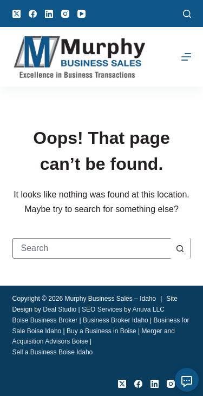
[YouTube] (81, 14)
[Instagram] (65, 14)
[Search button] (180, 248)
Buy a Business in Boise (101, 331)
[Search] (187, 14)
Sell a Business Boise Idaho (52, 352)
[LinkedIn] (49, 14)
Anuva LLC (148, 309)
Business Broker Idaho (115, 320)
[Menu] (186, 57)
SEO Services (102, 309)
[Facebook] (33, 14)
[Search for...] (91, 248)
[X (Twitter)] (16, 14)
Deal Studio (59, 309)
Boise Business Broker (45, 320)
